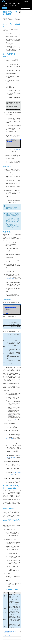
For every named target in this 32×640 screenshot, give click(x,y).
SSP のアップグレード (16, 632)
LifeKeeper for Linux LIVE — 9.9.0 (10, 5)
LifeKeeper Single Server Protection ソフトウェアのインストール (8, 633)
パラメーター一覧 (12, 419)
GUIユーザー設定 (9, 438)
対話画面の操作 (10, 278)
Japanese (26, 1)
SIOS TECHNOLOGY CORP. (11, 3)
